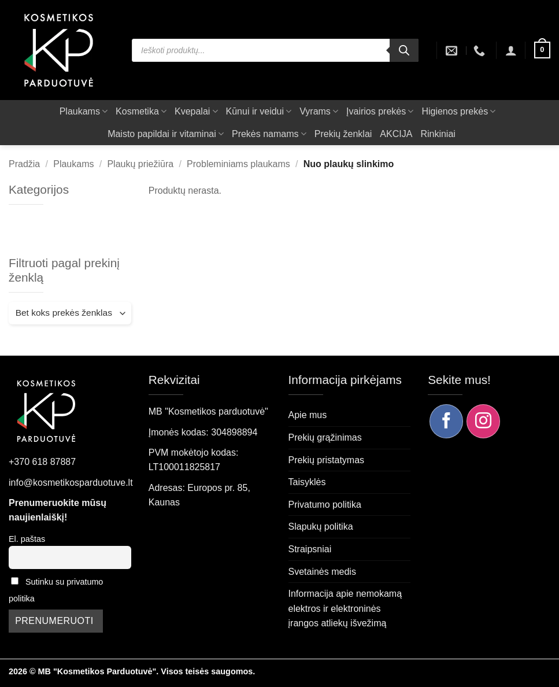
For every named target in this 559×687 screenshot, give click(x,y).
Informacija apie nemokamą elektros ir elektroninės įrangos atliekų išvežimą (345, 608)
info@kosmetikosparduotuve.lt (71, 482)
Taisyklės (307, 482)
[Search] (404, 50)
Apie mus (307, 415)
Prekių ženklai (343, 134)
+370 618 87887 (42, 462)
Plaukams (84, 111)
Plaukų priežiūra (140, 164)
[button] (511, 50)
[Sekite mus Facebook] (446, 421)
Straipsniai (310, 549)
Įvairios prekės (379, 111)
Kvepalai (196, 111)
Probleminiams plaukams (238, 164)
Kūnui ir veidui (259, 111)
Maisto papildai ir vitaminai (166, 133)
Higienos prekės (458, 111)
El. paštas (27, 539)
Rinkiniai (437, 134)
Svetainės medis (322, 572)
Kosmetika (141, 111)
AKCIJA (396, 134)
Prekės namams (269, 133)
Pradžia (24, 164)
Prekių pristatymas (326, 460)
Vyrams (318, 111)
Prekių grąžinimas (325, 437)
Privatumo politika (324, 504)
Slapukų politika (320, 526)
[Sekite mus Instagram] (483, 421)
